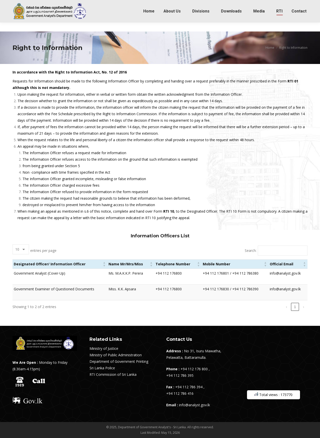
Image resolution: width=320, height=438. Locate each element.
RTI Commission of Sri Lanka (113, 374)
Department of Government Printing (119, 361)
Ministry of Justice (104, 348)
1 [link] (295, 307)
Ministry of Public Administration (116, 355)
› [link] (303, 307)
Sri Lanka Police (102, 368)
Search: (250, 250)
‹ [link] (286, 307)
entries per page (43, 250)
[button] (104, 264)
